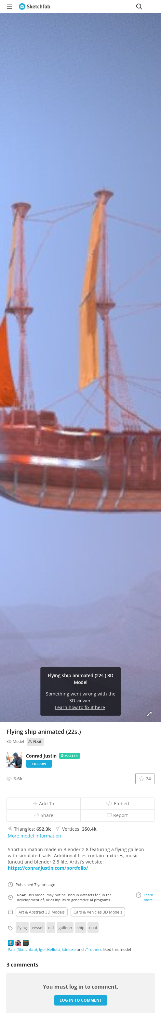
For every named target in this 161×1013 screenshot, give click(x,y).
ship (80, 927)
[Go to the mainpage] (34, 6)
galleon (65, 927)
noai (93, 927)
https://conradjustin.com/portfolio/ (48, 868)
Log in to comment (81, 1000)
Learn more (144, 897)
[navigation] (9, 6)
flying (22, 927)
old (51, 927)
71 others (93, 949)
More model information (34, 836)
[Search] (139, 6)
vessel (37, 927)
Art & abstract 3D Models (42, 912)
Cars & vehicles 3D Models (98, 912)
